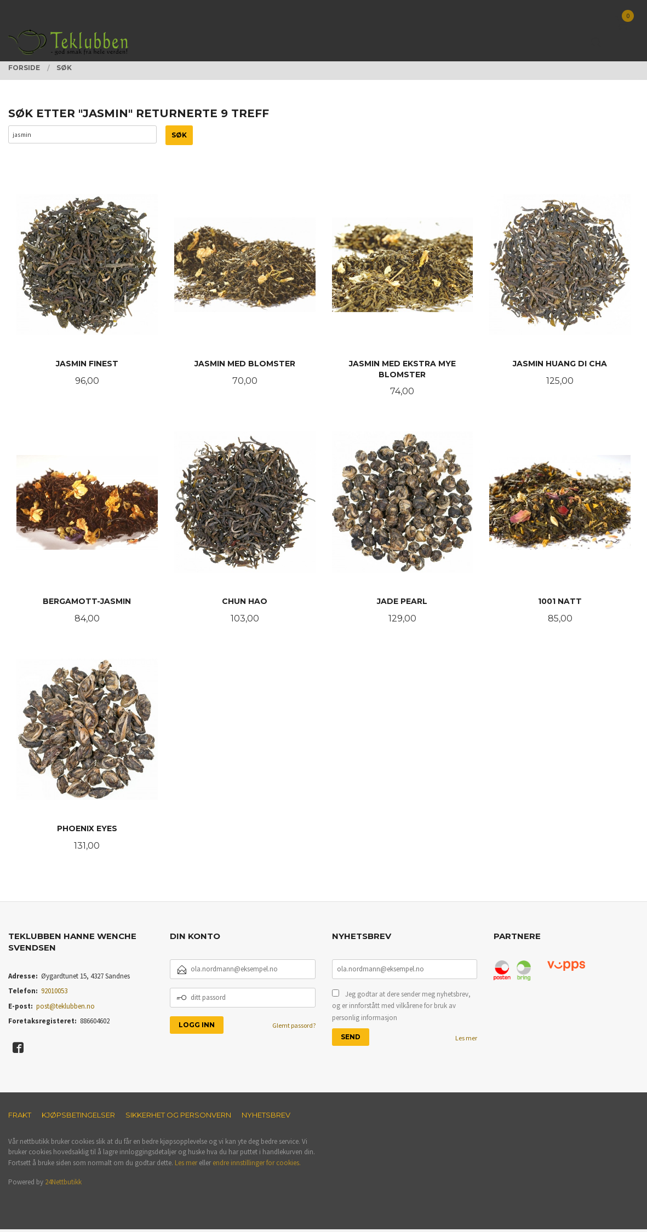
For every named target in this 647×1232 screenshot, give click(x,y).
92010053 (54, 993)
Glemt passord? (294, 1028)
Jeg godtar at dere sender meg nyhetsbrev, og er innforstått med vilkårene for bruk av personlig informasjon (401, 1008)
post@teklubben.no (65, 1009)
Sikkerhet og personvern (178, 1117)
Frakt (19, 1117)
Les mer (466, 1041)
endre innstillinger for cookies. (257, 1165)
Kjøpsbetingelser (78, 1117)
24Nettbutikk (63, 1184)
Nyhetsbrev (266, 1117)
